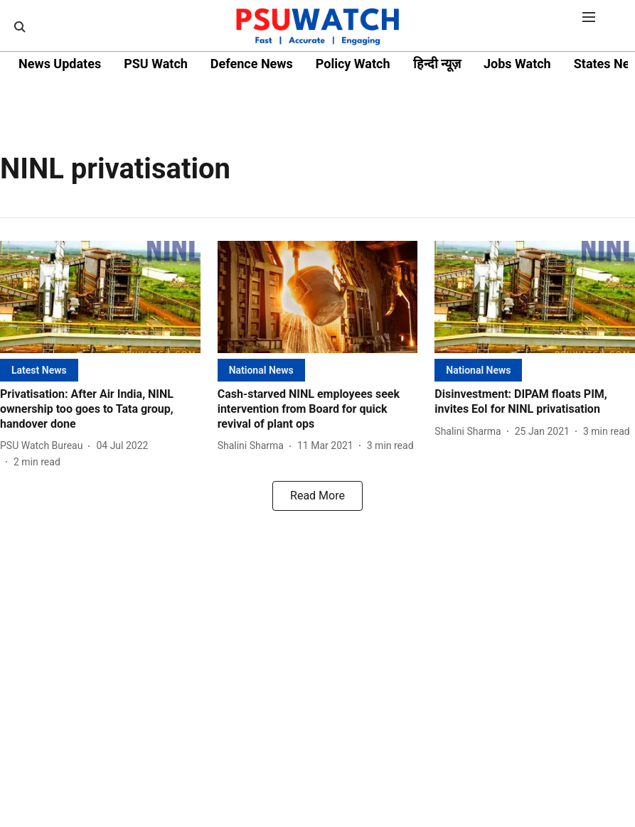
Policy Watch (353, 63)
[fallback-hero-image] (100, 297)
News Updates (59, 63)
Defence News (251, 63)
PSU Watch (156, 63)
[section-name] (39, 370)
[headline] (100, 409)
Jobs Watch (517, 63)
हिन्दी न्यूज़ (437, 63)
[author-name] (44, 445)
